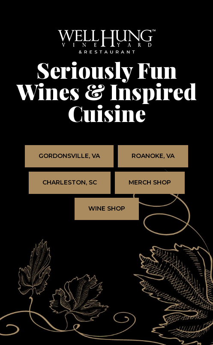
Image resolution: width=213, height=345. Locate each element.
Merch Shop (143, 186)
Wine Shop (100, 212)
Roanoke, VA (146, 159)
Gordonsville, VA (62, 159)
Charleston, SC (63, 186)
